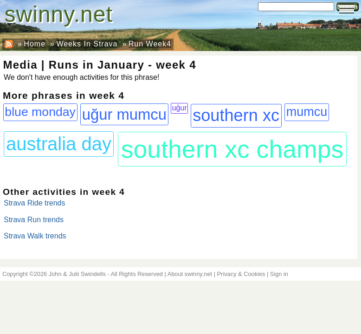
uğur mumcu (124, 114)
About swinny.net (190, 273)
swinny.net (59, 14)
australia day (58, 144)
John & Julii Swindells (77, 273)
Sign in (279, 273)
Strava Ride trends (34, 203)
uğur (179, 108)
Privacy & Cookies (241, 273)
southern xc (236, 115)
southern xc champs (232, 149)
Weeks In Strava (86, 44)
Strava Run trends (34, 220)
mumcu (307, 112)
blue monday (40, 112)
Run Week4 (150, 44)
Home (34, 44)
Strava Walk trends (35, 236)
